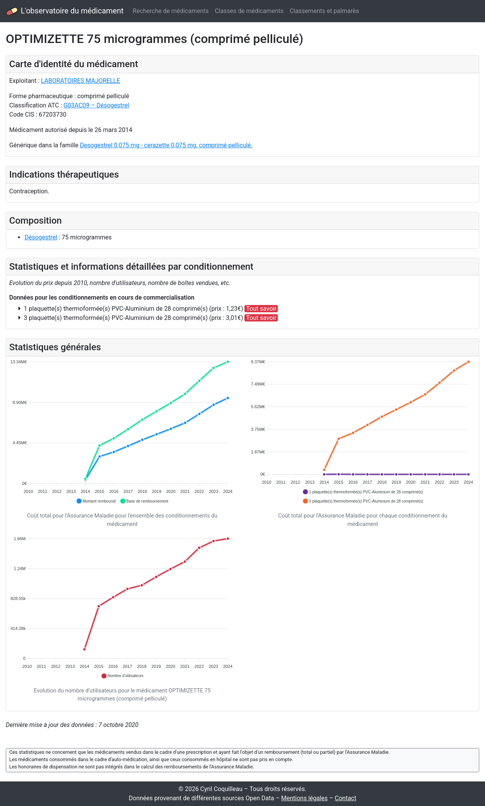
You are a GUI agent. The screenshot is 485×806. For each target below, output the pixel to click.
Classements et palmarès (324, 11)
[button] (96, 501)
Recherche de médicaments (171, 11)
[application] (122, 432)
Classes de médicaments (249, 11)
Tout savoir (261, 308)
